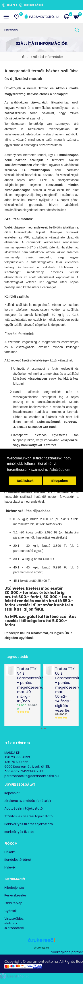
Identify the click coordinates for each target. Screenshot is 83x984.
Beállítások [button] (25, 480)
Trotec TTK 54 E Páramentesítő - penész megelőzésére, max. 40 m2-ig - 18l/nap (27, 685)
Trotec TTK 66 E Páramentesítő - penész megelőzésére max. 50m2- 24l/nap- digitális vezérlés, (65, 690)
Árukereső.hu (41, 947)
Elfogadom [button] (59, 480)
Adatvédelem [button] (60, 469)
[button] (38, 728)
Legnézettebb (17, 656)
